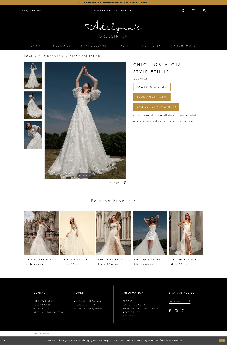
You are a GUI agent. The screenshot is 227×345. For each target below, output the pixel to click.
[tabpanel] (33, 77)
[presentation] (41, 233)
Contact (129, 316)
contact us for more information (169, 125)
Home (28, 56)
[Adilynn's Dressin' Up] (113, 29)
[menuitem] (36, 46)
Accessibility (131, 312)
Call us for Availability (159, 111)
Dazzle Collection (85, 56)
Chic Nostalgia (51, 56)
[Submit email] (191, 302)
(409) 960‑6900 (43, 301)
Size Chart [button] (141, 79)
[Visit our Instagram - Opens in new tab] (176, 312)
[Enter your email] (181, 302)
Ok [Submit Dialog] (222, 340)
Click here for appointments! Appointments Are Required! (113, 2)
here (180, 340)
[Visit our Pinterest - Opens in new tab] (183, 312)
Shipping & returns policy (140, 309)
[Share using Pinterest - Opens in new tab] (125, 183)
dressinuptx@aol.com (48, 312)
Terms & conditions (136, 305)
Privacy (128, 301)
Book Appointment (154, 100)
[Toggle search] (183, 11)
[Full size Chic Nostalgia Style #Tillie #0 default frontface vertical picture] (85, 121)
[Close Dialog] (5, 341)
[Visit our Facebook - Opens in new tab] (170, 312)
